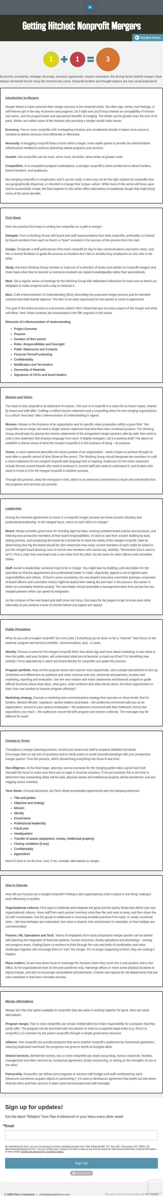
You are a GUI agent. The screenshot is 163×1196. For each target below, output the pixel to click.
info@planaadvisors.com (54, 1194)
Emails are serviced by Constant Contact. (42, 1151)
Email (9, 1126)
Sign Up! (81, 1163)
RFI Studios (152, 1194)
